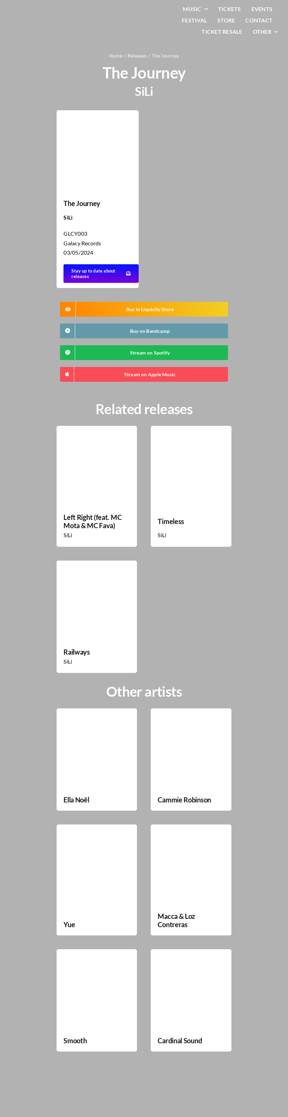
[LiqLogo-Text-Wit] (32, 10)
